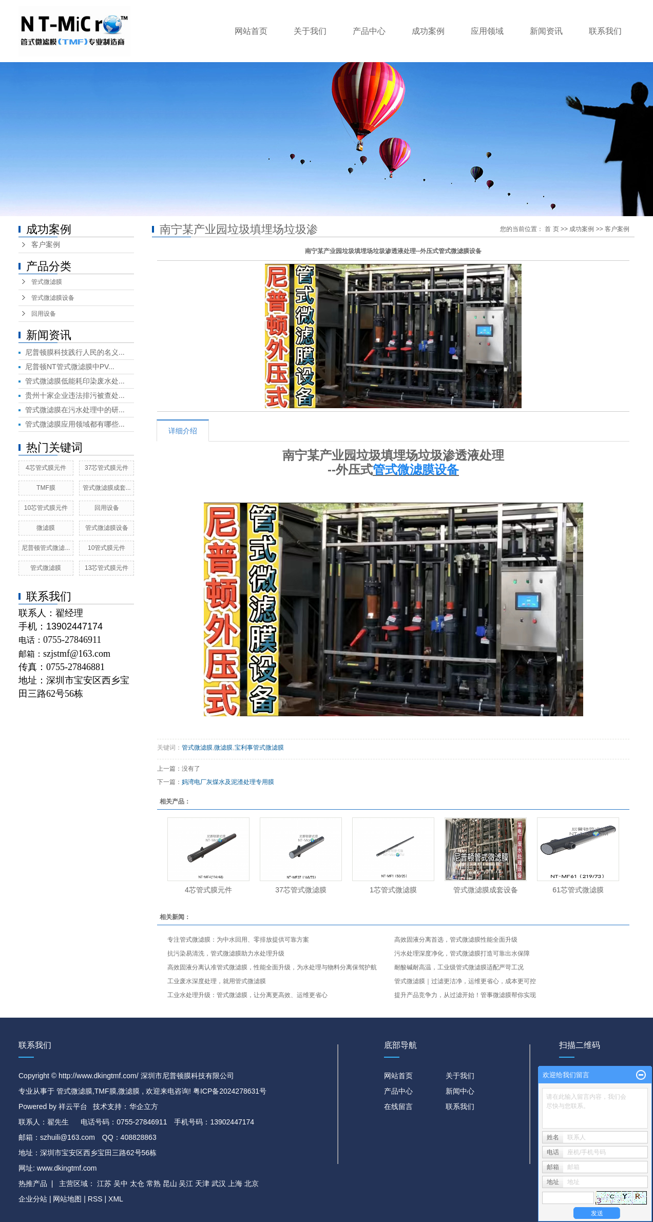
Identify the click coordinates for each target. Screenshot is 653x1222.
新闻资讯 (546, 31)
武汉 (219, 1183)
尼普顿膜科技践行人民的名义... (75, 352)
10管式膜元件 (106, 547)
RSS (95, 1199)
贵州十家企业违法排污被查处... (75, 395)
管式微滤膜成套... (107, 487)
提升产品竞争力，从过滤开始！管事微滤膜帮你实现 (465, 995)
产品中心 (369, 31)
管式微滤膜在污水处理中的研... (75, 410)
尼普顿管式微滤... (46, 547)
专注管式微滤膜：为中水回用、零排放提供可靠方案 (238, 939)
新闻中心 (460, 1091)
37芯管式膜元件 (106, 467)
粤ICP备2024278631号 (229, 1091)
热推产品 (32, 1183)
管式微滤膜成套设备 (485, 890)
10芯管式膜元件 (46, 507)
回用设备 (43, 313)
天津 (202, 1183)
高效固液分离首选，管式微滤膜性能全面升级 (455, 939)
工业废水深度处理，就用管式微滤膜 (216, 981)
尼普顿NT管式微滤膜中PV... (69, 366)
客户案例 (45, 245)
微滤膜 (45, 527)
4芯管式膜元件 (46, 467)
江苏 (104, 1183)
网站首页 (251, 31)
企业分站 (32, 1199)
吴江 (186, 1183)
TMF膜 (45, 487)
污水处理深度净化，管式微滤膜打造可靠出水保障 (462, 953)
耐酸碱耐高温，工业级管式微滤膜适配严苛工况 (459, 967)
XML (115, 1199)
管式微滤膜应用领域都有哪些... (75, 424)
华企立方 (143, 1106)
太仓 (137, 1183)
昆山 (170, 1183)
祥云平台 (73, 1106)
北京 (251, 1183)
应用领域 (487, 31)
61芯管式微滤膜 (578, 890)
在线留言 (398, 1106)
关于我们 (310, 31)
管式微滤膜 (46, 281)
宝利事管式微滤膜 (259, 747)
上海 (235, 1183)
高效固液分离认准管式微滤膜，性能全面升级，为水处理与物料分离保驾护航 (272, 967)
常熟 (153, 1183)
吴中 (120, 1183)
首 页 (552, 229)
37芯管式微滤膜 (300, 890)
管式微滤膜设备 (52, 297)
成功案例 (428, 31)
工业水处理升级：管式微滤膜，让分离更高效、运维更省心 (247, 995)
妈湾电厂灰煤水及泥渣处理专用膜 (228, 782)
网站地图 (68, 1199)
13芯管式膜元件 (106, 567)
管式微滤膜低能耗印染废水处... (75, 381)
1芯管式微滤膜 (393, 890)
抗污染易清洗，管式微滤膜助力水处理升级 (225, 953)
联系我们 (605, 31)
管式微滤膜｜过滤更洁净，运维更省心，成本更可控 (465, 981)
